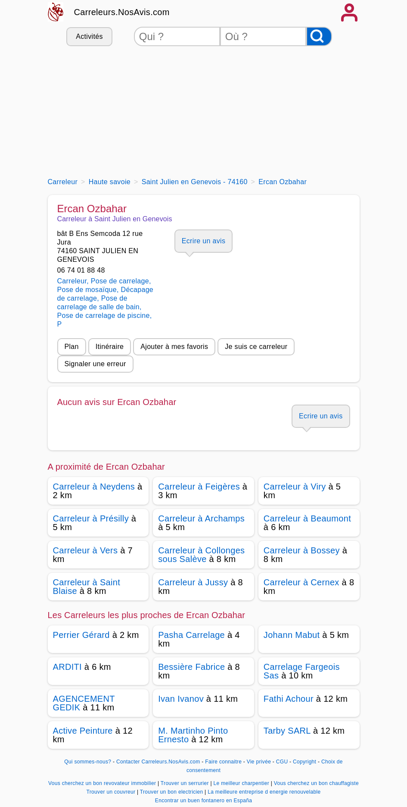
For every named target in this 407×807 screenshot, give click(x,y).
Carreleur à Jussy (193, 582)
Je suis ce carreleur (256, 346)
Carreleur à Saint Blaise (87, 587)
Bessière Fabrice (191, 667)
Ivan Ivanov (181, 698)
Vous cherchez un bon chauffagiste (316, 783)
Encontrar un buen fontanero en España (203, 801)
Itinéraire (110, 346)
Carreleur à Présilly (91, 518)
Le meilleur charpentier (242, 783)
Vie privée (259, 762)
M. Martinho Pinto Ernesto (193, 735)
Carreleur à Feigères (199, 486)
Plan (72, 346)
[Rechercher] (319, 36)
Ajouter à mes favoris (174, 346)
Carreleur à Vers (85, 550)
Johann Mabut (292, 635)
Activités (89, 36)
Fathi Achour (289, 698)
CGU (282, 762)
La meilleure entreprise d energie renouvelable (264, 792)
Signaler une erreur (95, 363)
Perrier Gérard (81, 635)
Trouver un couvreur (112, 792)
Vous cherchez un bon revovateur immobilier (103, 783)
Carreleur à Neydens (94, 486)
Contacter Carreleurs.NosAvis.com (158, 762)
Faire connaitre (223, 762)
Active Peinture (83, 730)
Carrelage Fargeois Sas (302, 671)
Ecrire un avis (203, 241)
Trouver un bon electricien (172, 792)
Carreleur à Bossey (302, 550)
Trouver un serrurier (186, 783)
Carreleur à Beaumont (307, 518)
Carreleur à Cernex (301, 582)
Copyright (305, 762)
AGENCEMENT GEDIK (84, 703)
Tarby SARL (287, 730)
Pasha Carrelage (191, 635)
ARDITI (67, 667)
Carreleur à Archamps (201, 518)
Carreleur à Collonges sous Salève (201, 555)
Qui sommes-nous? (87, 762)
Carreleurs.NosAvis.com (122, 12)
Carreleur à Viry (295, 486)
